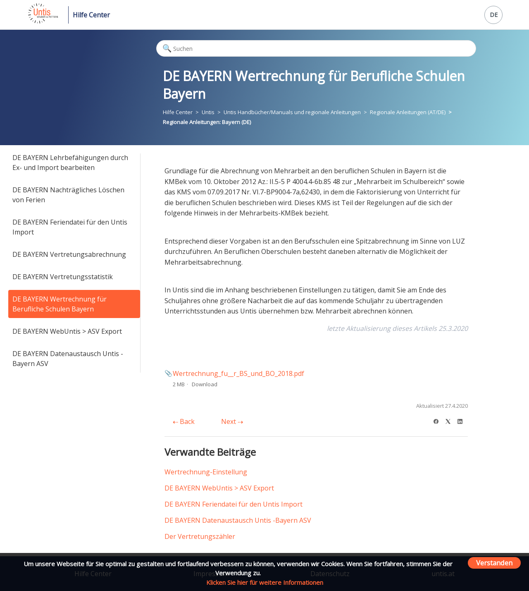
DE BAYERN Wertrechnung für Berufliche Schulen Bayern (59, 303)
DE (494, 15)
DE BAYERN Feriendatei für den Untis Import (69, 227)
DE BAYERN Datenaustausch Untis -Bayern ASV (67, 358)
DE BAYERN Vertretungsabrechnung (69, 254)
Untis (208, 112)
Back (184, 421)
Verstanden (494, 562)
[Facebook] (439, 420)
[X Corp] (451, 420)
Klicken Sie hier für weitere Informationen (264, 582)
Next (232, 421)
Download (204, 384)
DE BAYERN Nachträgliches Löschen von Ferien (68, 194)
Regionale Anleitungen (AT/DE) (408, 112)
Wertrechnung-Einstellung (205, 471)
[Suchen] (316, 48)
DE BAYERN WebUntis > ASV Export (67, 331)
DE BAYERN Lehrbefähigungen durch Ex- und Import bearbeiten (70, 162)
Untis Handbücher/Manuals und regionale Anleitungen (292, 112)
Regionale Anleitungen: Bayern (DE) (207, 122)
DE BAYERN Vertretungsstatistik (62, 276)
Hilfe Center (91, 14)
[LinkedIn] (463, 420)
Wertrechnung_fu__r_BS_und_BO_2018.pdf (238, 373)
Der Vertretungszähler (199, 536)
